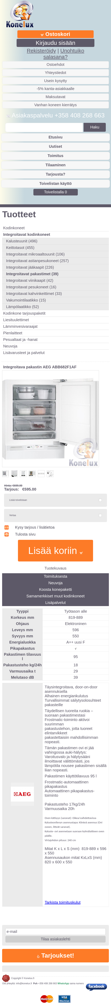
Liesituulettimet (16, 320)
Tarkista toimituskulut (62, 902)
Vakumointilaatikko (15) (26, 300)
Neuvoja (10, 346)
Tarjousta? (55, 174)
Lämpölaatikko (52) (22, 307)
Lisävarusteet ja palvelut (24, 353)
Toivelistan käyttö (55, 183)
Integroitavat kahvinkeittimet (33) (34, 293)
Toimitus (56, 156)
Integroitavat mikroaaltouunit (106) (35, 254)
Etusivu (55, 137)
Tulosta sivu (20, 534)
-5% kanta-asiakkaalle (56, 89)
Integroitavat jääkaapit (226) (30, 267)
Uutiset (55, 146)
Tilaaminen (55, 165)
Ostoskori (55, 34)
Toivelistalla (55, 192)
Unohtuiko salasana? (63, 54)
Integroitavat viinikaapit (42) (29, 280)
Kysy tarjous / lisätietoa (29, 527)
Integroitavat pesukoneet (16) (31, 287)
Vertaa (12, 515)
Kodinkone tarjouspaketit (24, 313)
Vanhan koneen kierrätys (55, 105)
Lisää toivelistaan (18, 500)
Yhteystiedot (55, 72)
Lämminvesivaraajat (20, 326)
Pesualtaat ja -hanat (20, 339)
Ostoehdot (55, 64)
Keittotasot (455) (20, 247)
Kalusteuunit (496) (21, 241)
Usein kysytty (55, 81)
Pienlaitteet (12, 333)
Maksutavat (55, 97)
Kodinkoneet (14, 228)
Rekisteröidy (41, 51)
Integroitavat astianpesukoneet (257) (37, 261)
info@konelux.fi (24, 983)
